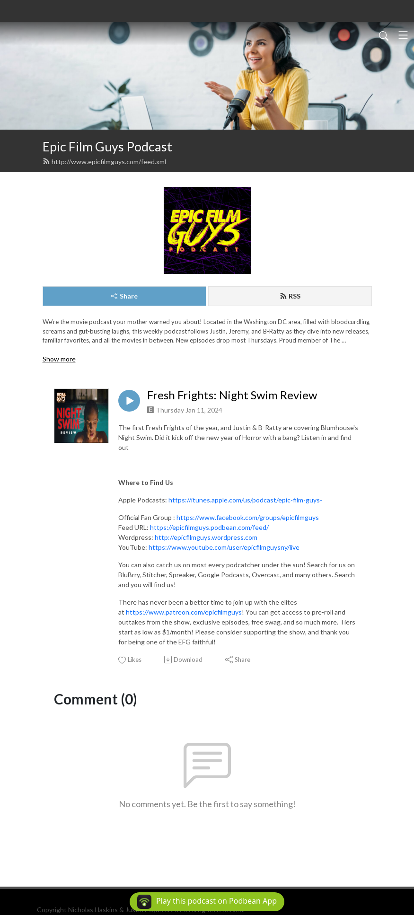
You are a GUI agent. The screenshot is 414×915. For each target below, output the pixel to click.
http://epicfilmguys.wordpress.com (206, 537)
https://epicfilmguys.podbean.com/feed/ (209, 527)
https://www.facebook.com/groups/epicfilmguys (247, 517)
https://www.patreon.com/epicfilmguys (184, 612)
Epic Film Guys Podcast (107, 146)
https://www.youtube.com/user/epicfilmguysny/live (224, 547)
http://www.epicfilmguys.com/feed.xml (104, 162)
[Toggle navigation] (403, 35)
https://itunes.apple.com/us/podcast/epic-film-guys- (245, 500)
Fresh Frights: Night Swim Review (232, 395)
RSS (290, 296)
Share (124, 296)
